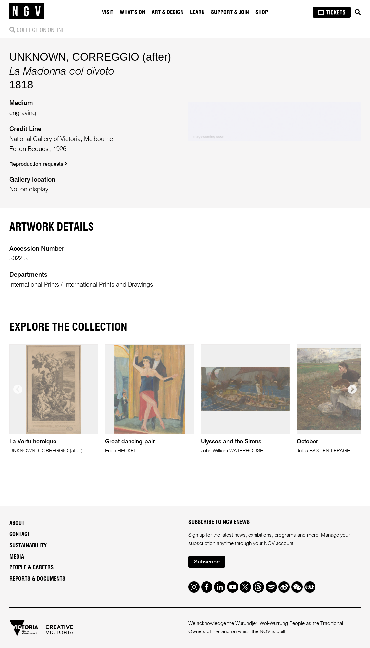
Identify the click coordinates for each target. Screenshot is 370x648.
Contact (19, 534)
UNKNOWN (37, 57)
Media (16, 557)
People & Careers (31, 567)
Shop (261, 12)
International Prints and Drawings (108, 285)
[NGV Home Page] (26, 11)
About (16, 523)
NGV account (278, 543)
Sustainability (28, 545)
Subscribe (207, 562)
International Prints (34, 285)
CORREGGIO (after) (121, 57)
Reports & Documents (37, 579)
